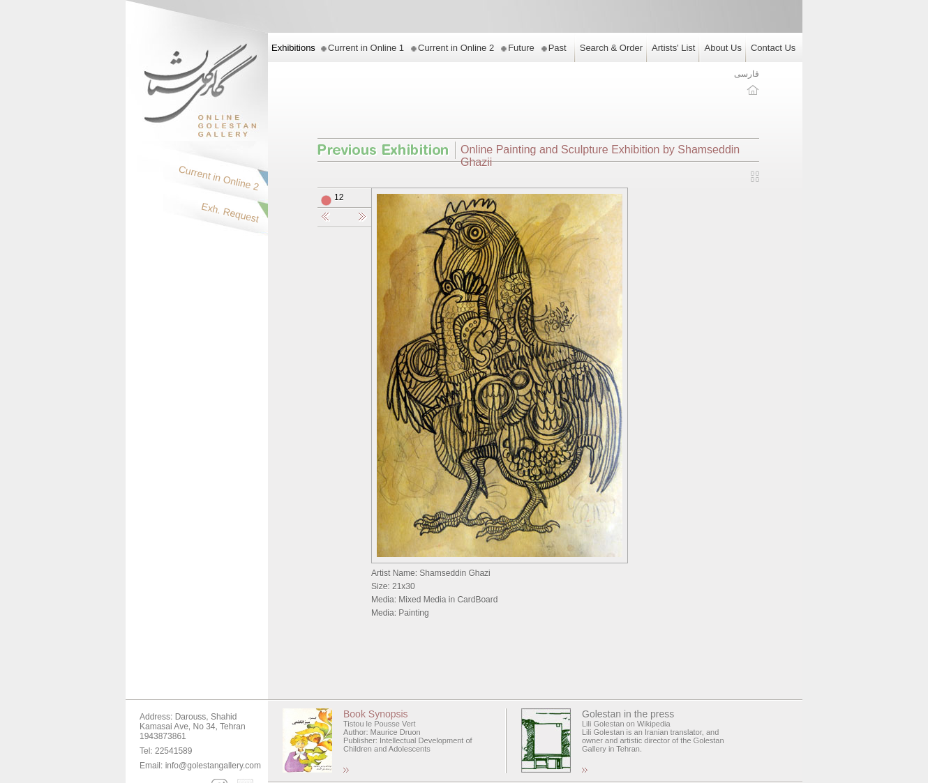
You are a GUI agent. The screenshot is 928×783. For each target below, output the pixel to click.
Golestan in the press (628, 714)
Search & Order (611, 48)
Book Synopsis (375, 714)
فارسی (746, 74)
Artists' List (673, 48)
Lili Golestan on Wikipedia (626, 724)
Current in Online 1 (366, 48)
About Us (722, 48)
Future (521, 48)
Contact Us (773, 48)
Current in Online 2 (456, 48)
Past (557, 48)
